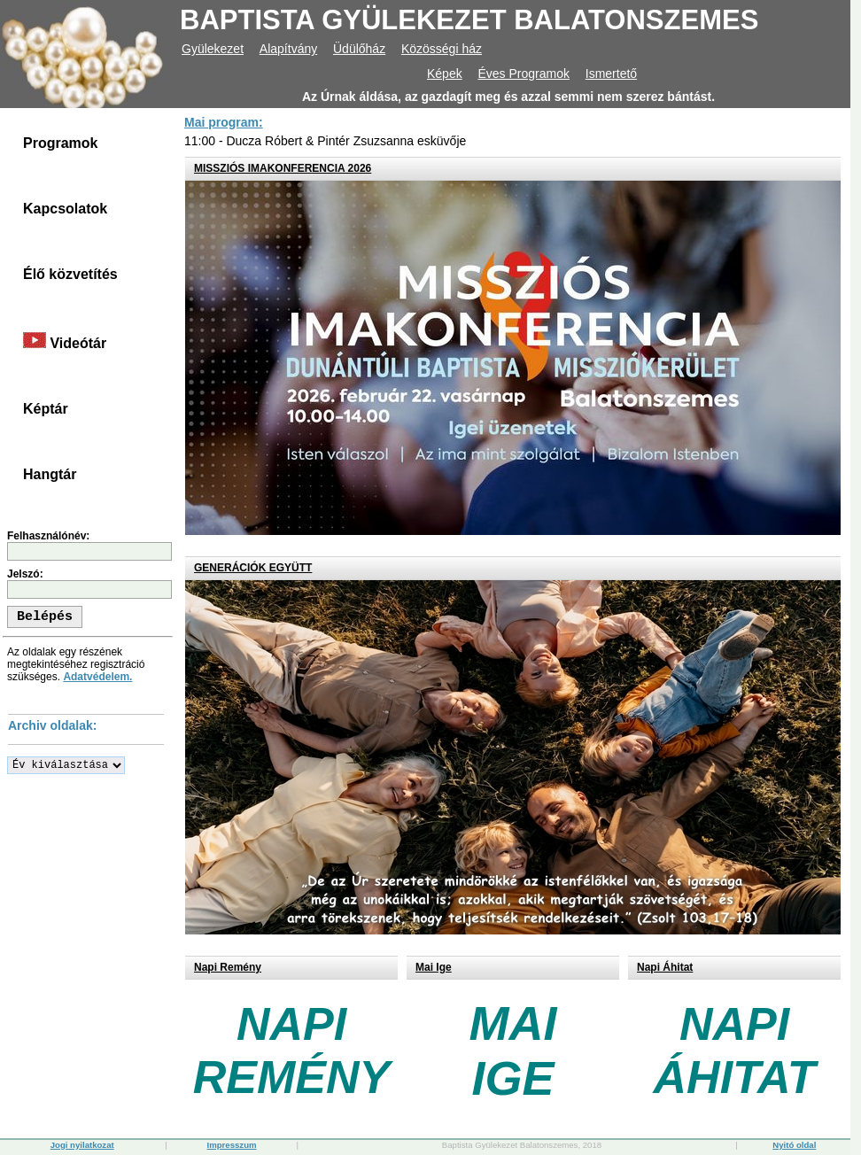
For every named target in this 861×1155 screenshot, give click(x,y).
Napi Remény (227, 967)
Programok (60, 143)
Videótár (64, 341)
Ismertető (611, 73)
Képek (444, 73)
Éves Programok (523, 73)
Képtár (45, 408)
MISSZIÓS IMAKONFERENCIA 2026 (282, 168)
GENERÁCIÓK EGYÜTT (253, 568)
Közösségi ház (441, 49)
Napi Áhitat (665, 967)
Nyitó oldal (794, 1145)
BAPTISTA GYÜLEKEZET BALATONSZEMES (469, 19)
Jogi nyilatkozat (82, 1145)
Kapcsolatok (65, 208)
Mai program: (223, 122)
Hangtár (49, 474)
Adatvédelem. (97, 677)
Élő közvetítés (70, 274)
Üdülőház (359, 49)
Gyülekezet (213, 49)
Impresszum (232, 1145)
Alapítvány (288, 49)
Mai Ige (433, 967)
